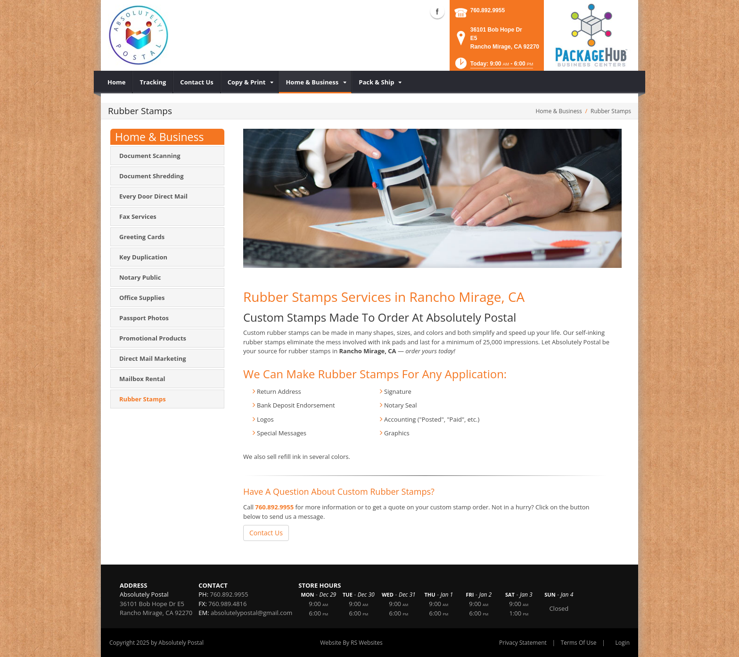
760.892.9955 (487, 10)
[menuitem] (116, 82)
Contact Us (266, 532)
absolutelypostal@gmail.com (251, 612)
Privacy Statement (523, 643)
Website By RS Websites (351, 643)
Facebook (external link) (437, 11)
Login (623, 643)
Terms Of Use (579, 643)
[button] (493, 66)
